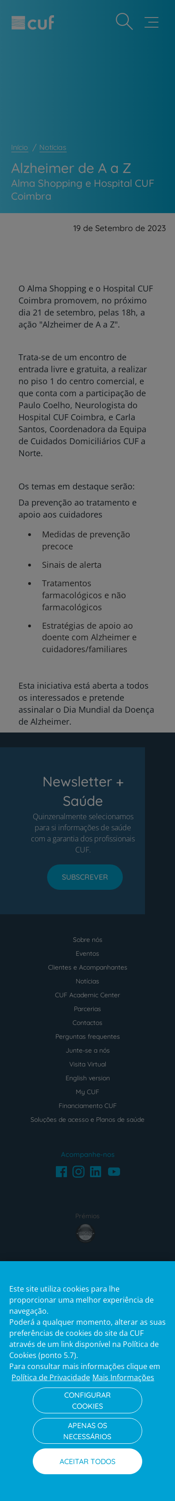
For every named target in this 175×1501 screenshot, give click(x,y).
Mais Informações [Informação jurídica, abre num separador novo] (123, 1377)
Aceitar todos (87, 1461)
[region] (87, 1381)
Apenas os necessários (87, 1431)
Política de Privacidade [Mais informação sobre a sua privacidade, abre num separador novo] (51, 1377)
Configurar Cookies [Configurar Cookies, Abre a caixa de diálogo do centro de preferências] (87, 1400)
